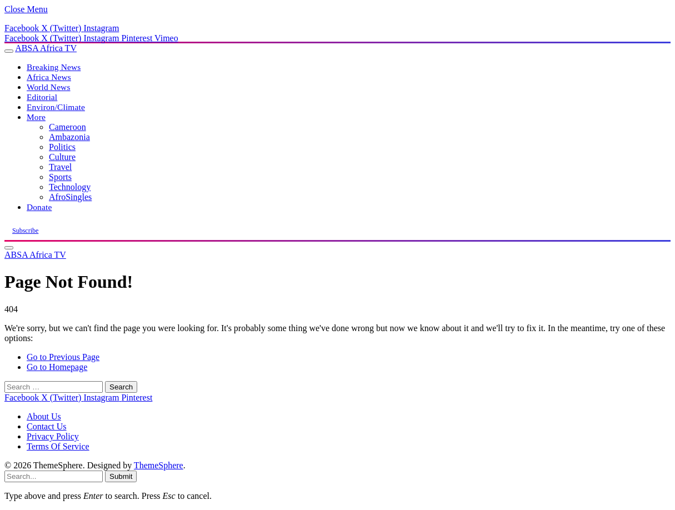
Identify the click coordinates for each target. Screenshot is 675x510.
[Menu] (8, 51)
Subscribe (25, 230)
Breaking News (54, 67)
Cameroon (67, 127)
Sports (60, 177)
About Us (44, 416)
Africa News (49, 77)
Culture (62, 157)
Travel (60, 167)
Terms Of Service (58, 446)
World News (49, 87)
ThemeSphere (158, 465)
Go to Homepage (57, 367)
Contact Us (47, 426)
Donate (39, 207)
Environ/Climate (56, 107)
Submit (120, 476)
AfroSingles (70, 197)
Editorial (42, 97)
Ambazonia (69, 137)
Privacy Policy (53, 436)
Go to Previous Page (63, 357)
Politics (62, 147)
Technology (70, 187)
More (36, 117)
